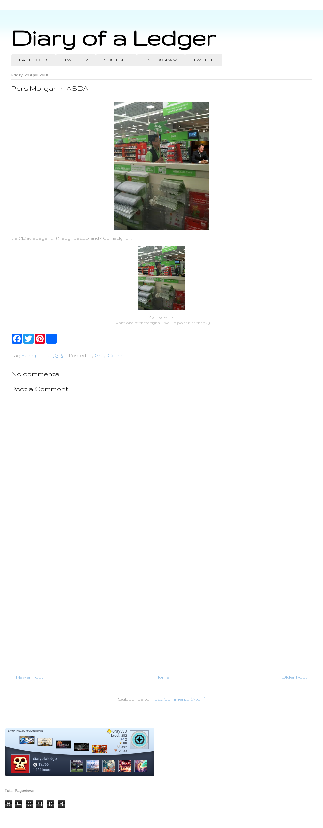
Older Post (294, 676)
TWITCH (204, 59)
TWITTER (76, 59)
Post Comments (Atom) (178, 699)
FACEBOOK (33, 59)
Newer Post (29, 676)
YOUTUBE (116, 59)
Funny (28, 355)
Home (162, 676)
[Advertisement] (161, 604)
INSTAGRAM (161, 59)
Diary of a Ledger (113, 37)
